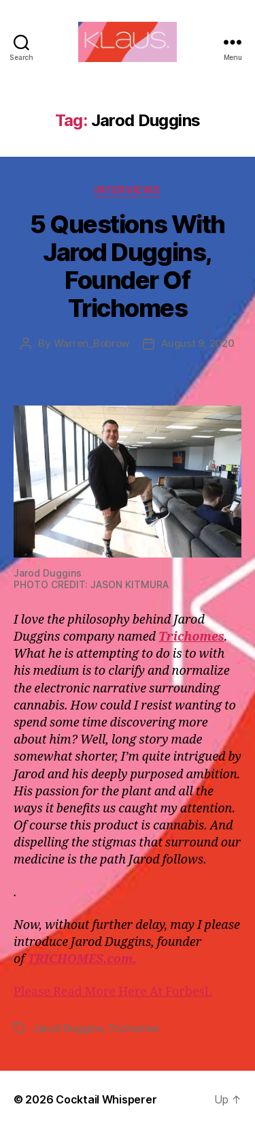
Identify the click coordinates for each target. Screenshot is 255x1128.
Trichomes (133, 1028)
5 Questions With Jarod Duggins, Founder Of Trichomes (127, 266)
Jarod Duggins (68, 1028)
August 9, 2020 (197, 343)
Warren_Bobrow (92, 343)
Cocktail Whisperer (106, 1099)
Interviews (127, 190)
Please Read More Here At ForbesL (113, 992)
